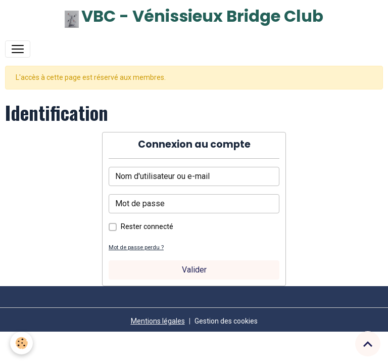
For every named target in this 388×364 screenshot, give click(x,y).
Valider (194, 270)
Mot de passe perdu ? (136, 247)
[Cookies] (21, 343)
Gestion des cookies (226, 321)
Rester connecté (147, 226)
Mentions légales (158, 321)
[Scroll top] (367, 343)
